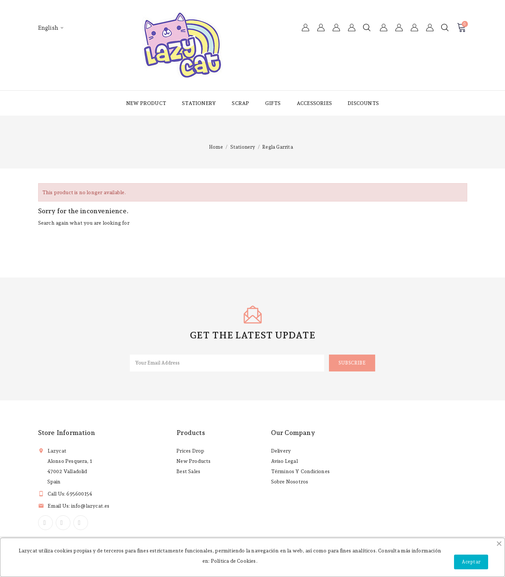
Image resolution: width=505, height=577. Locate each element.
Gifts (273, 103)
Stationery (199, 103)
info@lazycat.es (90, 506)
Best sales (188, 471)
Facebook (45, 523)
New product (146, 103)
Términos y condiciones (300, 471)
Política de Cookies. (234, 561)
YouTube (63, 523)
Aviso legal (284, 461)
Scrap (240, 103)
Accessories (314, 103)
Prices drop (190, 451)
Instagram (81, 523)
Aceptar (471, 562)
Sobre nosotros (289, 482)
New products (193, 461)
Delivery (281, 451)
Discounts (363, 103)
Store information (66, 432)
